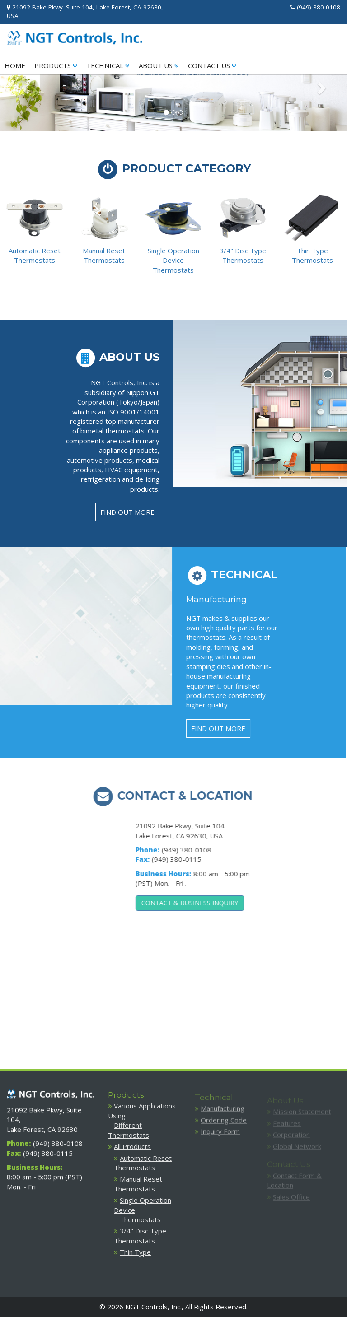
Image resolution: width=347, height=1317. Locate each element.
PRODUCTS (55, 65)
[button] (26, 87)
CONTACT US (212, 65)
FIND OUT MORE (127, 512)
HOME (15, 65)
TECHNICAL (108, 65)
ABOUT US (159, 65)
